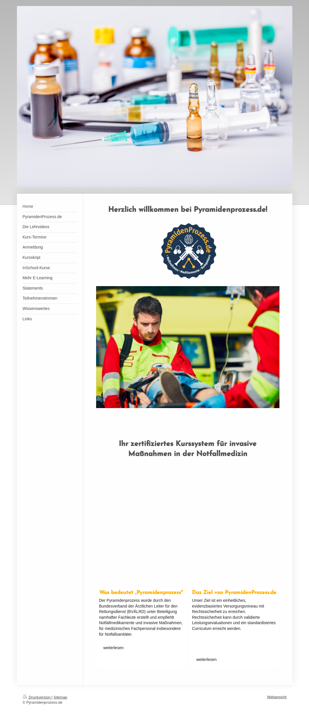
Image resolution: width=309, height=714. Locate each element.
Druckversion (37, 697)
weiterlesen (113, 647)
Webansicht (277, 697)
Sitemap (60, 697)
